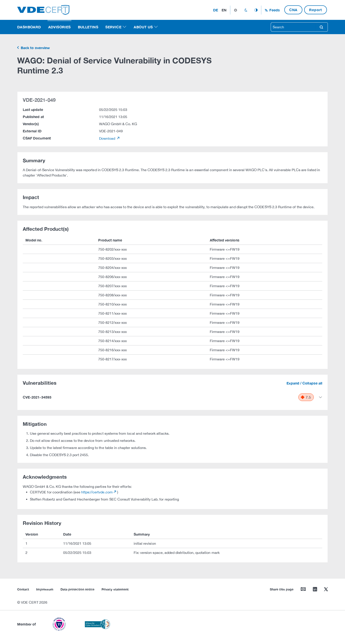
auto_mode (256, 10)
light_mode (235, 10)
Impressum (44, 589)
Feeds (274, 10)
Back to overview (35, 48)
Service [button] (113, 27)
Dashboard (29, 27)
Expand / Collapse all (304, 383)
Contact (23, 589)
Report (315, 10)
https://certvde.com (97, 492)
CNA (293, 10)
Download (107, 138)
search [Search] (321, 27)
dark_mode (245, 10)
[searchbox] (293, 27)
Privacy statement (115, 589)
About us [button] (143, 27)
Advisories (59, 27)
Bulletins (88, 27)
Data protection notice (77, 589)
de (215, 10)
